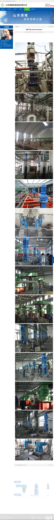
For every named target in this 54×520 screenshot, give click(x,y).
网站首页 (3, 9)
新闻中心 (21, 9)
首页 (49, 26)
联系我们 (33, 9)
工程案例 (27, 9)
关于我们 (9, 9)
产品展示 (15, 9)
